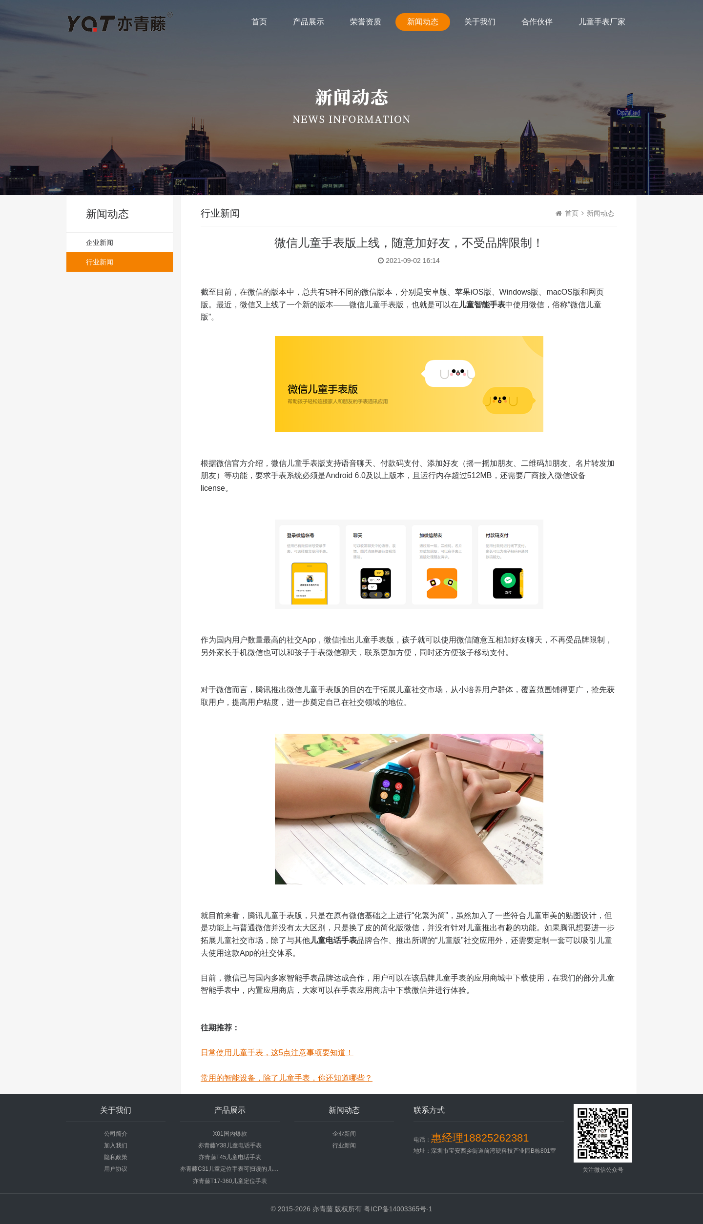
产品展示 (308, 22)
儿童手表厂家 (602, 22)
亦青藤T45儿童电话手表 (230, 1157)
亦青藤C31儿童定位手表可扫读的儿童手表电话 (241, 1168)
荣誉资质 (365, 22)
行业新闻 (99, 262)
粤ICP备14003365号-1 (398, 1209)
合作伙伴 (537, 22)
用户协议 (115, 1168)
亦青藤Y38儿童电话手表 (229, 1145)
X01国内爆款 (230, 1133)
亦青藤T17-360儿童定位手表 (230, 1181)
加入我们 (115, 1145)
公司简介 (115, 1133)
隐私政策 (115, 1157)
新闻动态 (422, 22)
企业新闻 (99, 242)
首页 (259, 22)
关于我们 (480, 22)
